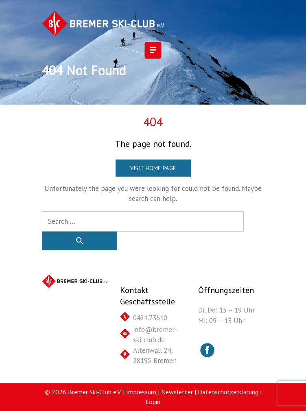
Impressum (141, 392)
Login (153, 402)
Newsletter (177, 392)
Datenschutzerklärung (228, 392)
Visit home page (153, 168)
